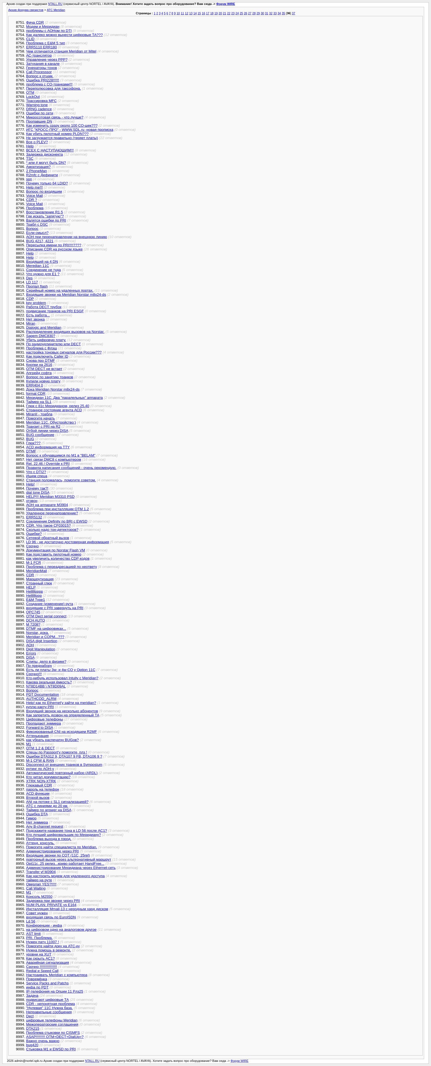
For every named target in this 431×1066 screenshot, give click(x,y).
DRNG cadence (39, 109)
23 (232, 13)
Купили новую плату (43, 381)
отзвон (31, 501)
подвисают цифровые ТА (47, 1000)
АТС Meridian (56, 10)
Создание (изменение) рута (49, 604)
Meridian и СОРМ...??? (45, 637)
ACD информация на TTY (48, 447)
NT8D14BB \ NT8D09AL (46, 686)
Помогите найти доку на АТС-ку (53, 946)
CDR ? (31, 200)
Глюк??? (33, 443)
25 (241, 13)
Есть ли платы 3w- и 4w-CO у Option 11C (60, 670)
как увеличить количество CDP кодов (57, 558)
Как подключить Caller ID (47, 356)
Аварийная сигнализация (47, 962)
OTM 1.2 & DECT (40, 748)
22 (228, 13)
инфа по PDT (37, 987)
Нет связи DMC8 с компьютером (53, 459)
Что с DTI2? (36, 472)
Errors (31, 653)
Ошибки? (34, 534)
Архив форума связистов (25, 10)
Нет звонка (35, 319)
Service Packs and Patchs (47, 983)
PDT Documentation (42, 694)
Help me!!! (34, 187)
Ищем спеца (36, 476)
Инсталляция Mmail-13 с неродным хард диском (67, 909)
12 (186, 13)
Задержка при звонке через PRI (53, 901)
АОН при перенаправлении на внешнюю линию (66, 237)
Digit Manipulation (40, 649)
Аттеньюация (37, 736)
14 (195, 13)
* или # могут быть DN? (46, 163)
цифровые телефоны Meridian (52, 1020)
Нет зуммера (37, 822)
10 (178, 13)
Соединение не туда (43, 270)
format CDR (35, 393)
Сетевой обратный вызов (47, 538)
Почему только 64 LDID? (47, 183)
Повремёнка (36, 979)
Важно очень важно (42, 1041)
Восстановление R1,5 (44, 212)
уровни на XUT (38, 954)
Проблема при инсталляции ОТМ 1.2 (57, 509)
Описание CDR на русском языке (54, 249)
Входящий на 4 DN (42, 261)
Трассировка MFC (41, 101)
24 (237, 13)
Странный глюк (39, 583)
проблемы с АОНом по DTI (49, 31)
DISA (30, 657)
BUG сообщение (40, 435)
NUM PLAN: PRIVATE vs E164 (51, 905)
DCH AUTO (35, 620)
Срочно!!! (34, 674)
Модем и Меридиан (42, 26)
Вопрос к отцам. (39, 76)
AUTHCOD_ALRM (41, 699)
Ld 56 (30, 921)
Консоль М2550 (39, 896)
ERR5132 (34, 517)
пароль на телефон (42, 789)
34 (279, 13)
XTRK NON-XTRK (41, 781)
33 (275, 13)
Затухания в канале (43, 64)
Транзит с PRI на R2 (43, 426)
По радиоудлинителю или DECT (53, 344)
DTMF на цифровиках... (46, 628)
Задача (32, 995)
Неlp (30, 146)
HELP (31, 587)
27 (250, 13)
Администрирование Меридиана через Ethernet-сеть (71, 868)
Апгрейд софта (39, 373)
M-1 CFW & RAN (40, 760)
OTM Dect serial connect (46, 616)
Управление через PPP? (47, 59)
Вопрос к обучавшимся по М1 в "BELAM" (60, 455)
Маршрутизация (40, 579)
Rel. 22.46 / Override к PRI (48, 464)
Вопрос (32, 229)
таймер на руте (39, 880)
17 (207, 13)
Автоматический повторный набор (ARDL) (62, 773)
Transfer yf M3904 (41, 872)
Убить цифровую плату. (46, 340)
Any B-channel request (44, 826)
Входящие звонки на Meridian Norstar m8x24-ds (66, 294)
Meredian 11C (37, 266)
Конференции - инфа (44, 925)
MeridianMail (36, 571)
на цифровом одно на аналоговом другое (61, 929)
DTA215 (32, 1028)
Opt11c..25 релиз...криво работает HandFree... (65, 863)
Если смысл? (37, 233)
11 (182, 13)
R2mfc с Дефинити (42, 175)
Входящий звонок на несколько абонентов (62, 711)
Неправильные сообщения (49, 1012)
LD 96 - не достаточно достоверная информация (67, 542)
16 (203, 13)
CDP (30, 299)
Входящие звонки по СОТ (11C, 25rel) (58, 855)
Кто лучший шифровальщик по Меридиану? (63, 835)
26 (245, 13)
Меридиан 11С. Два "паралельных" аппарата (64, 398)
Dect (30, 1016)
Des (29, 278)
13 (190, 13)
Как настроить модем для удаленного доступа (65, 876)
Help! (30, 484)
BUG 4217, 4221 (39, 241)
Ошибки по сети (39, 113)
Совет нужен (37, 913)
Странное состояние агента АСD (54, 410)
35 (283, 13)
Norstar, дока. (37, 633)
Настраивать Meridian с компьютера (56, 975)
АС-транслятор (39, 55)
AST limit (33, 934)
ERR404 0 (34, 385)
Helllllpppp (34, 591)
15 (199, 13)
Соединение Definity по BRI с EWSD (56, 521)
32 (270, 13)
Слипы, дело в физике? (46, 661)
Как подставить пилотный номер (53, 554)
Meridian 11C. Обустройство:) (51, 422)
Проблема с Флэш (41, 348)
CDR (30, 575)
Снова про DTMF (40, 360)
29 (258, 13)
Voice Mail (34, 196)
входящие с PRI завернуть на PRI (54, 608)
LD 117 (32, 282)
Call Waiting (36, 888)
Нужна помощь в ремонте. (48, 950)
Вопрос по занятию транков (49, 377)
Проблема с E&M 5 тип (45, 43)
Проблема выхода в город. (48, 839)
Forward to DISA (39, 727)
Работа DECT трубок (44, 307)
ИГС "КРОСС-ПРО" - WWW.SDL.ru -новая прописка (69, 130)
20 (220, 13)
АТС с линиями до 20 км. (47, 806)
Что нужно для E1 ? (42, 274)
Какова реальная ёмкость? (49, 682)
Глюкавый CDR (39, 785)
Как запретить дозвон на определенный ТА (62, 715)
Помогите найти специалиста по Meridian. (61, 847)
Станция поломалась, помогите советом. (61, 480)
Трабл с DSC (37, 224)
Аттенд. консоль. (40, 843)
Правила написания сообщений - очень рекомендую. (71, 468)
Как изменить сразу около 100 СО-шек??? (62, 125)
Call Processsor (39, 72)
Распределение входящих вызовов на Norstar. (65, 332)
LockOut (33, 97)
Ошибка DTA (37, 814)
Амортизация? (38, 167)
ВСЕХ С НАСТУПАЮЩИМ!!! (50, 150)
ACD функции (37, 793)
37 (293, 13)
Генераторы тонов (41, 68)
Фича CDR (35, 22)
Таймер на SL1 (38, 402)
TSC (30, 158)
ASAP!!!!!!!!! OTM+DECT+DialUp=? (55, 1037)
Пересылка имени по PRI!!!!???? (53, 245)
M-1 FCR (33, 562)
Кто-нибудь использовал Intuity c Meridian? (62, 678)
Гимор (31, 818)
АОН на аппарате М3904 (47, 505)
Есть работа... (38, 315)
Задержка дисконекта (44, 154)
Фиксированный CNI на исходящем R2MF (61, 732)
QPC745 (33, 612)
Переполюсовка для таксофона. (53, 88)
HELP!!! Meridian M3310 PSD (50, 497)
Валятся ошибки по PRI (46, 220)
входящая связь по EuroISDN (51, 917)
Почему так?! (37, 488)
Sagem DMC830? (40, 336)
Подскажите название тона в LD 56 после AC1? (66, 831)
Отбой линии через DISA (47, 431)
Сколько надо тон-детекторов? (52, 530)
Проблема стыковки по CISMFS (53, 1033)
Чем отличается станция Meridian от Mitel (61, 51)
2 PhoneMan (36, 171)
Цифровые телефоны (44, 719)
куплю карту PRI (40, 707)
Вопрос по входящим (44, 191)
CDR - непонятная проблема (50, 1004)
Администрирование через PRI (52, 851)
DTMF (31, 451)
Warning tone (37, 105)
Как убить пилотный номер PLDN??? (57, 134)
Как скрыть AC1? (40, 958)
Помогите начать (40, 418)
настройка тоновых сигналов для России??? (64, 352)
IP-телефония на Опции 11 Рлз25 (54, 991)
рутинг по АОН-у (40, 769)
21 (224, 13)
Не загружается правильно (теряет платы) (62, 138)
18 (212, 13)
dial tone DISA (37, 492)
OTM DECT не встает (44, 369)
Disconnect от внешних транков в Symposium (64, 765)
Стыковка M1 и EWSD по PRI (51, 1049)
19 (216, 13)
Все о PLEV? (37, 142)
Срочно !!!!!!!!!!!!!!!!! (41, 967)
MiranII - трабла (39, 414)
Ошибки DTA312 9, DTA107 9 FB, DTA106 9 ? (64, 756)
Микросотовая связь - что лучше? (54, 117)
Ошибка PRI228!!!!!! (42, 80)
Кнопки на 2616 (39, 365)
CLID (30, 39)
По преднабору (39, 666)
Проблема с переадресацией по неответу (61, 567)
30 (262, 13)
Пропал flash (37, 286)
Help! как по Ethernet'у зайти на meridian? (61, 703)
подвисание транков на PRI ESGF (55, 311)
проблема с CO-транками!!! (49, 84)
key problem (36, 303)
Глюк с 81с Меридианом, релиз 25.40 (57, 406)
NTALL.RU (55, 3)
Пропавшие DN (39, 121)
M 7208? (33, 624)
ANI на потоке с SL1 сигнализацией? (57, 802)
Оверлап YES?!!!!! (41, 884)
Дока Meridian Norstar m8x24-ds (53, 389)
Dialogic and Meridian (43, 327)
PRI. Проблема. (39, 938)
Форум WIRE (225, 3)
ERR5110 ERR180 (41, 47)
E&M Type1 (35, 600)
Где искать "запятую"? (45, 216)
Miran (30, 323)
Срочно (32, 546)
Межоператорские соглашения (52, 1024)
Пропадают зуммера (43, 723)
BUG (30, 439)
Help (30, 253)
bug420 (32, 1045)
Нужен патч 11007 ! (42, 942)
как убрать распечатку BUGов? (52, 740)
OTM (30, 92)
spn (29, 179)
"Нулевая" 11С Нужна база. (49, 1008)
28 (254, 13)
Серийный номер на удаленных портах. (59, 290)
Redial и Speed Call (42, 971)
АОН (30, 645)
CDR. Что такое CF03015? (48, 525)
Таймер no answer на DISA (48, 810)
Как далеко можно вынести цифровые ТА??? (64, 35)
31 (266, 13)
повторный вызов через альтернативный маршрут (68, 859)
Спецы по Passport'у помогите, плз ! (56, 752)
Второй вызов (37, 798)
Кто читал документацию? (48, 777)
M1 (28, 744)
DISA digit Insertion (41, 641)
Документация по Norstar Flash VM (55, 550)
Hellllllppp (34, 595)
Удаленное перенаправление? (52, 513)
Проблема (34, 208)
